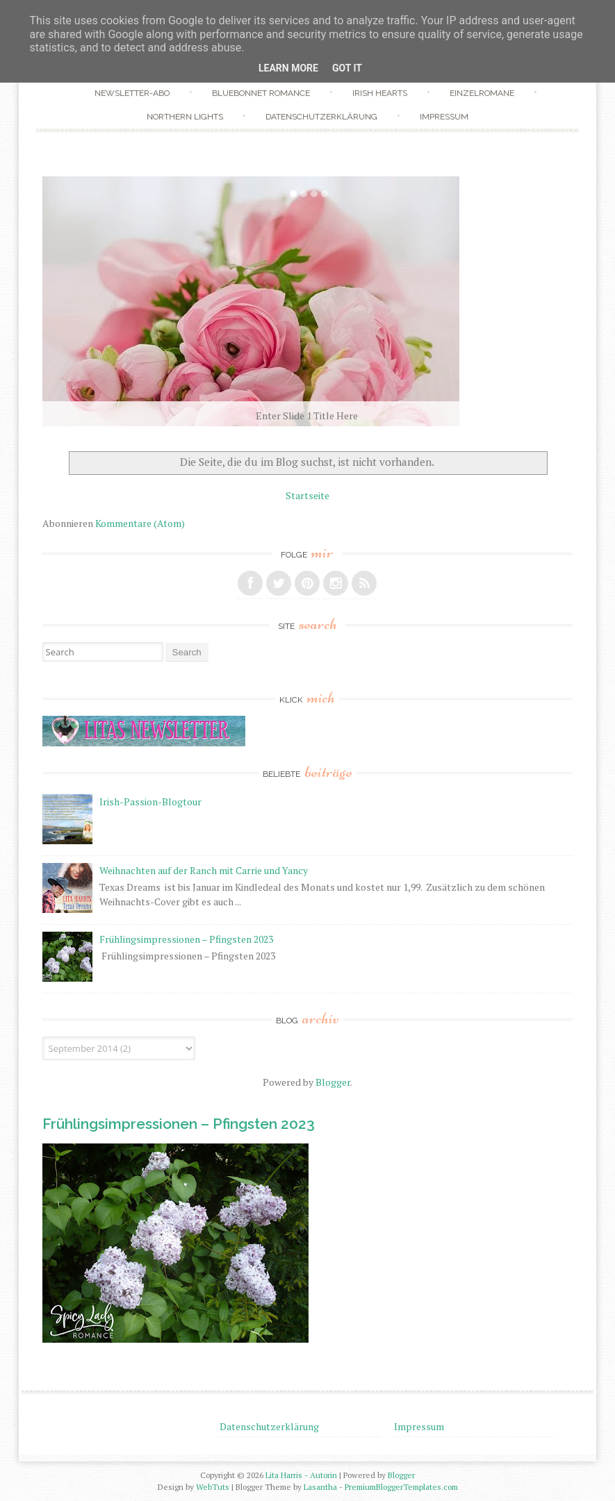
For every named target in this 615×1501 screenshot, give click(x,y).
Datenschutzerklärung (321, 116)
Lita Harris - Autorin (301, 1475)
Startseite (307, 495)
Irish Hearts (379, 93)
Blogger (332, 1082)
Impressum (444, 116)
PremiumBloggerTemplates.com (401, 1487)
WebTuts (212, 1487)
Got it (347, 68)
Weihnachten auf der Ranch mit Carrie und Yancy (203, 870)
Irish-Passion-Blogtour (150, 801)
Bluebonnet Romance (261, 93)
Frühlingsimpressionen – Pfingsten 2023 (186, 939)
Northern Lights (185, 116)
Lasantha (320, 1487)
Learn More (288, 68)
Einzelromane (482, 93)
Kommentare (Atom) (140, 523)
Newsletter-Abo (132, 93)
